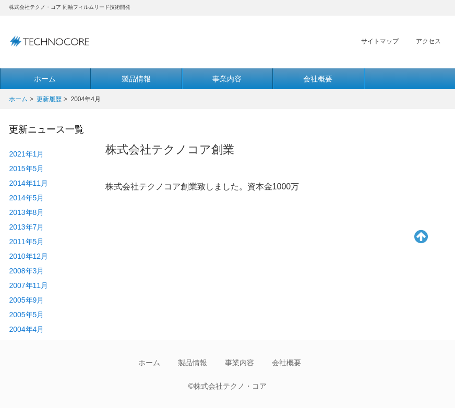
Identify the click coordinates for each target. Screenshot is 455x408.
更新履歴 (49, 99)
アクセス (428, 41)
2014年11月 (28, 183)
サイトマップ (380, 41)
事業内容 (227, 79)
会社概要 (317, 79)
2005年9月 (26, 300)
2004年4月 (26, 329)
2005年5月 (26, 314)
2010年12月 (28, 256)
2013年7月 (26, 227)
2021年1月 (26, 154)
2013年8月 (26, 212)
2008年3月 (26, 271)
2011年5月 (26, 241)
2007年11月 (28, 285)
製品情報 (136, 79)
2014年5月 (26, 198)
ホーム (18, 99)
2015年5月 (26, 168)
